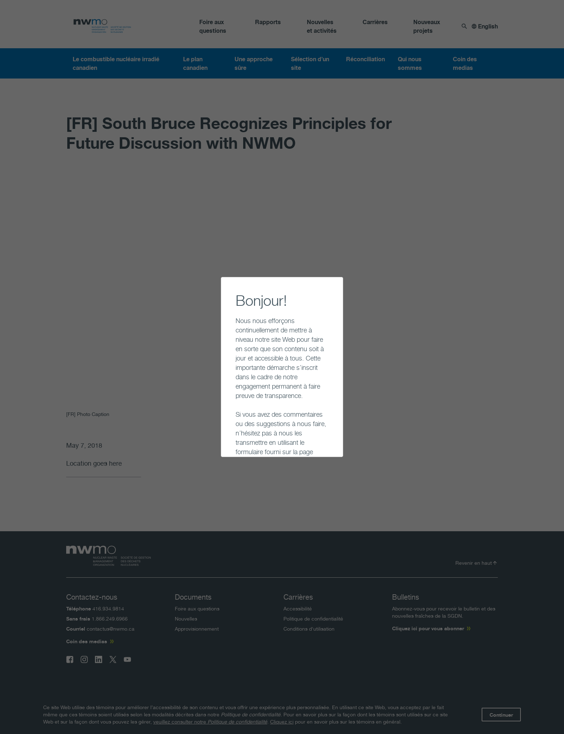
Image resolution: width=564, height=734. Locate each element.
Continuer (229, 440)
